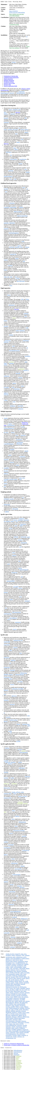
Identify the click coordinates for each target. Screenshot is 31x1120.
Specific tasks (7, 85)
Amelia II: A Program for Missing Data (14, 1044)
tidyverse (18, 112)
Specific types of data (9, 83)
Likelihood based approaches (11, 77)
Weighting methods (9, 82)
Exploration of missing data (11, 76)
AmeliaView (24, 422)
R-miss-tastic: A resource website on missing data (16, 1045)
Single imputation (8, 79)
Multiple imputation (9, 80)
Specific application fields (10, 86)
